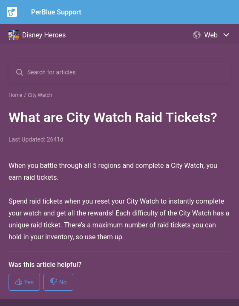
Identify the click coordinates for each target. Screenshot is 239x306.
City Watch (40, 95)
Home (15, 95)
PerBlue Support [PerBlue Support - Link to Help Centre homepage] (56, 12)
